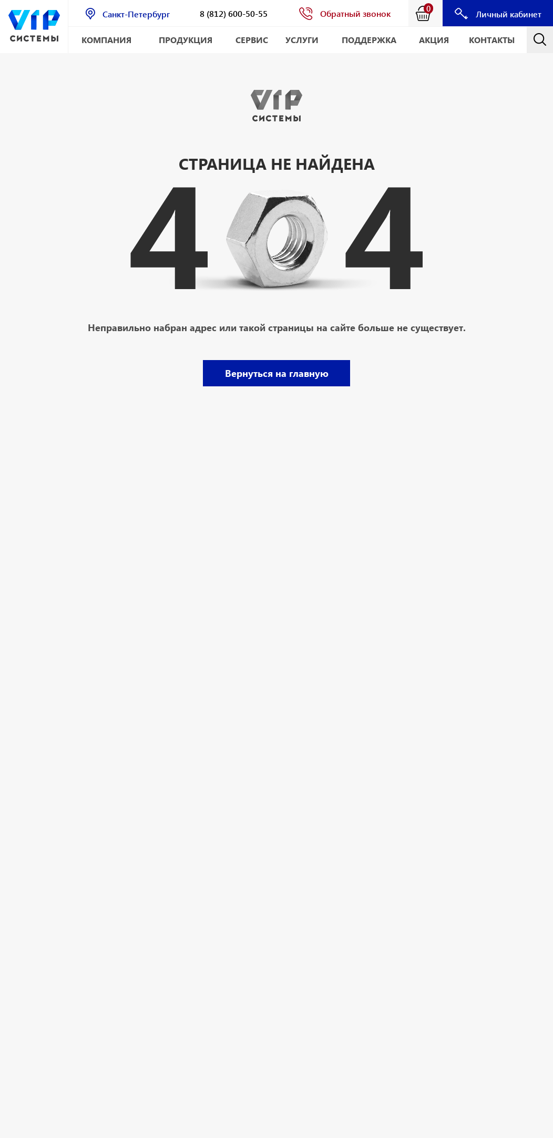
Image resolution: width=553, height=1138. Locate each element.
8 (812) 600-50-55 (234, 13)
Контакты (492, 39)
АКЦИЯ (434, 39)
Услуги (302, 39)
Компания (106, 39)
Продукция (185, 39)
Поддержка (369, 39)
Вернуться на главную (277, 373)
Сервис (251, 39)
